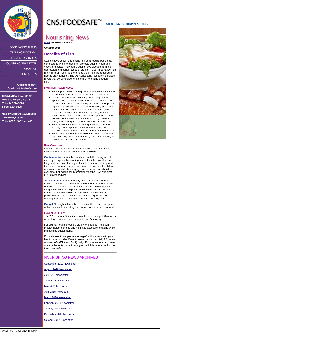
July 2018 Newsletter (56, 274)
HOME (47, 42)
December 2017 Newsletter (60, 314)
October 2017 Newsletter (58, 319)
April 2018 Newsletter (56, 291)
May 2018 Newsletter (56, 286)
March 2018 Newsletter (57, 297)
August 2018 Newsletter (58, 269)
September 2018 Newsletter (60, 263)
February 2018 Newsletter (59, 302)
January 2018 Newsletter (58, 308)
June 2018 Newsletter (56, 280)
